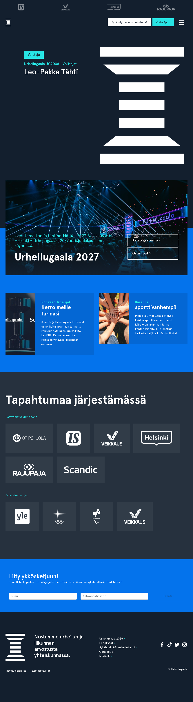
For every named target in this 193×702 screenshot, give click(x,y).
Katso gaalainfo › (146, 240)
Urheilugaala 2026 (111, 638)
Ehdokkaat (106, 643)
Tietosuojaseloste (16, 670)
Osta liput (163, 22)
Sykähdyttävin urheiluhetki (129, 22)
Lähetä (167, 596)
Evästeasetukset (40, 670)
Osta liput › (141, 253)
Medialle (104, 656)
